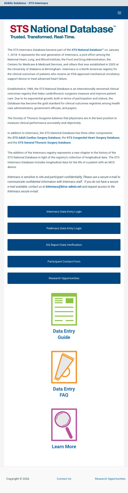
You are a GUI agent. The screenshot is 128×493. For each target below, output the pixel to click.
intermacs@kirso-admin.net (64, 186)
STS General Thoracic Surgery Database (44, 142)
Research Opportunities (64, 278)
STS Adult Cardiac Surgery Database (36, 137)
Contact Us (64, 478)
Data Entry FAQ (64, 392)
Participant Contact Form (64, 261)
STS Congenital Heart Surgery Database (93, 137)
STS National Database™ (88, 49)
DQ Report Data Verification (64, 244)
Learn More (64, 446)
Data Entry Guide (64, 334)
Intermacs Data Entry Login (64, 211)
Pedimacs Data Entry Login (64, 228)
